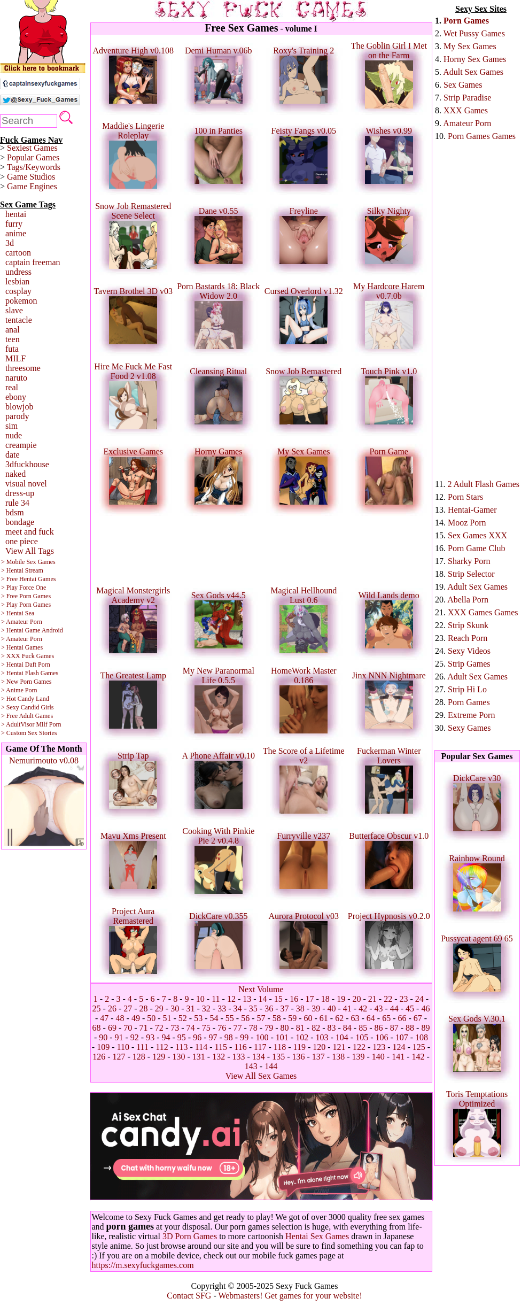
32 (206, 1008)
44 (394, 1008)
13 (247, 998)
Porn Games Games (482, 136)
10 (200, 998)
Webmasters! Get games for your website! (290, 1295)
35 (253, 1008)
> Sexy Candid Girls (27, 707)
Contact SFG (189, 1295)
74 (190, 1027)
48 (120, 1018)
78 (253, 1027)
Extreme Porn (471, 715)
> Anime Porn (19, 690)
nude (13, 435)
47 (104, 1018)
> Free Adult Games (27, 716)
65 (386, 1018)
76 (221, 1027)
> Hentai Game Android (32, 630)
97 (213, 1037)
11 (216, 998)
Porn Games (466, 20)
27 (127, 1008)
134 (258, 1056)
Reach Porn (467, 638)
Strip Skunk (468, 625)
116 (240, 1047)
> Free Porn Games (26, 596)
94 (166, 1037)
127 (119, 1056)
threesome (23, 368)
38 (300, 1008)
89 (425, 1027)
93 (150, 1037)
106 (381, 1037)
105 (361, 1037)
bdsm (14, 512)
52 (182, 1018)
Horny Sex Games (475, 59)
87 (394, 1027)
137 (318, 1056)
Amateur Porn (467, 123)
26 (112, 1008)
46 (425, 1008)
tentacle (18, 319)
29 (159, 1008)
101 (282, 1037)
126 (98, 1056)
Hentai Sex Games (317, 1236)
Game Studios (31, 176)
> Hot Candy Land (25, 698)
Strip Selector (471, 573)
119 (299, 1047)
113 (181, 1047)
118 (280, 1047)
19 (341, 998)
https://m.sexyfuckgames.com (143, 1265)
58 (277, 1018)
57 (261, 1018)
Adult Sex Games (473, 71)
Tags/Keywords (33, 167)
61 (324, 1018)
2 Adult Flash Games (483, 484)
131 (198, 1056)
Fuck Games (38, 656)
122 (359, 1047)
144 (270, 1066)
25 (96, 1008)
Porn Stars (465, 496)
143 (251, 1066)
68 (96, 1027)
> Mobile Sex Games (28, 562)
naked (15, 473)
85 (363, 1027)
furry (13, 223)
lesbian (17, 281)
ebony (15, 396)
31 (190, 1008)
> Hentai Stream (22, 570)
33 (221, 1008)
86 (378, 1027)
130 (179, 1056)
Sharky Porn (469, 561)
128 (139, 1056)
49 (135, 1018)
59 (292, 1018)
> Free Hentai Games (28, 579)
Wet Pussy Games (474, 33)
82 (316, 1027)
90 (103, 1037)
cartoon (18, 252)
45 (410, 1008)
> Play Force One (23, 587)
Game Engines (32, 186)
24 (419, 998)
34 (238, 1008)
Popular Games (33, 157)
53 (198, 1018)
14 (263, 998)
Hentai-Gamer (472, 509)
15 (278, 998)
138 (338, 1056)
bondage (19, 522)
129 (158, 1056)
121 (339, 1047)
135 (278, 1056)
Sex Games (463, 84)
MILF (15, 358)
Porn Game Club (476, 548)
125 (419, 1047)
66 (402, 1018)
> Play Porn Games (26, 604)
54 (214, 1018)
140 (378, 1056)
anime (15, 233)
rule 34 (17, 502)
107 (401, 1037)
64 (371, 1018)
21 (372, 998)
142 (417, 1056)
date (12, 454)
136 (298, 1056)
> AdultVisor (17, 724)
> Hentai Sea (17, 613)
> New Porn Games (26, 681)
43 (378, 1008)
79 (268, 1027)
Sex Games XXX (477, 535)
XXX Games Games (483, 612)
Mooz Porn (467, 522)
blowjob (19, 406)
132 (218, 1056)
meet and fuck (29, 531)
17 (310, 998)
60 (308, 1018)
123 (378, 1047)
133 (238, 1056)
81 (300, 1027)
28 (143, 1008)
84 (347, 1027)
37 (284, 1008)
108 (421, 1037)
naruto (16, 377)
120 (319, 1047)
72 (159, 1027)
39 (316, 1008)
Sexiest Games (32, 147)
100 (261, 1037)
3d (9, 243)
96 (197, 1037)
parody (17, 416)
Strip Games (469, 663)
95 (181, 1037)
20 (357, 998)
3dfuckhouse (27, 464)
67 (418, 1018)
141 (398, 1056)
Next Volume (260, 989)
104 (342, 1037)
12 (231, 998)
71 (143, 1027)
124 (399, 1047)
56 (245, 1018)
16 (294, 998)
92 (134, 1037)
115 (221, 1047)
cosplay (18, 291)
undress (18, 271)
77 (238, 1027)
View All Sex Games (261, 1075)
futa (12, 348)
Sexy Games (469, 727)
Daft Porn (37, 664)
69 (112, 1027)
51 (167, 1018)
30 (174, 1008)
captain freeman (32, 262)
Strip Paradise (467, 97)
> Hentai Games (22, 647)
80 (284, 1027)
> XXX (10, 656)
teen (12, 339)
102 (301, 1037)
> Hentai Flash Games (29, 673)
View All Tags (29, 550)
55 (229, 1018)
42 (363, 1008)
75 (206, 1027)
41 (347, 1008)
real (11, 387)
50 (151, 1018)
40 (331, 1008)
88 (410, 1027)
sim (11, 425)
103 (321, 1037)
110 (122, 1047)
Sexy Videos (469, 650)
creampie (21, 445)
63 (355, 1018)
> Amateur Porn (21, 621)
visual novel (26, 483)
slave (14, 310)
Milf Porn (48, 724)
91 (119, 1037)
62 (339, 1018)
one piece (21, 541)
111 (142, 1047)
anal (12, 329)
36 (268, 1008)
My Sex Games (470, 46)
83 (331, 1027)
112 (161, 1047)
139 (358, 1056)
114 (201, 1047)
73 (174, 1027)
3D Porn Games (189, 1236)
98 (228, 1037)
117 (260, 1047)
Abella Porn (467, 599)
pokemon (21, 300)
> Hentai (12, 664)
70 (127, 1027)
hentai (15, 214)
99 (244, 1037)
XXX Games (466, 110)
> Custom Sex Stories (29, 733)
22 (388, 998)
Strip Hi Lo (467, 689)
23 (403, 998)
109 (103, 1047)
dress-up (19, 493)
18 (325, 998)
